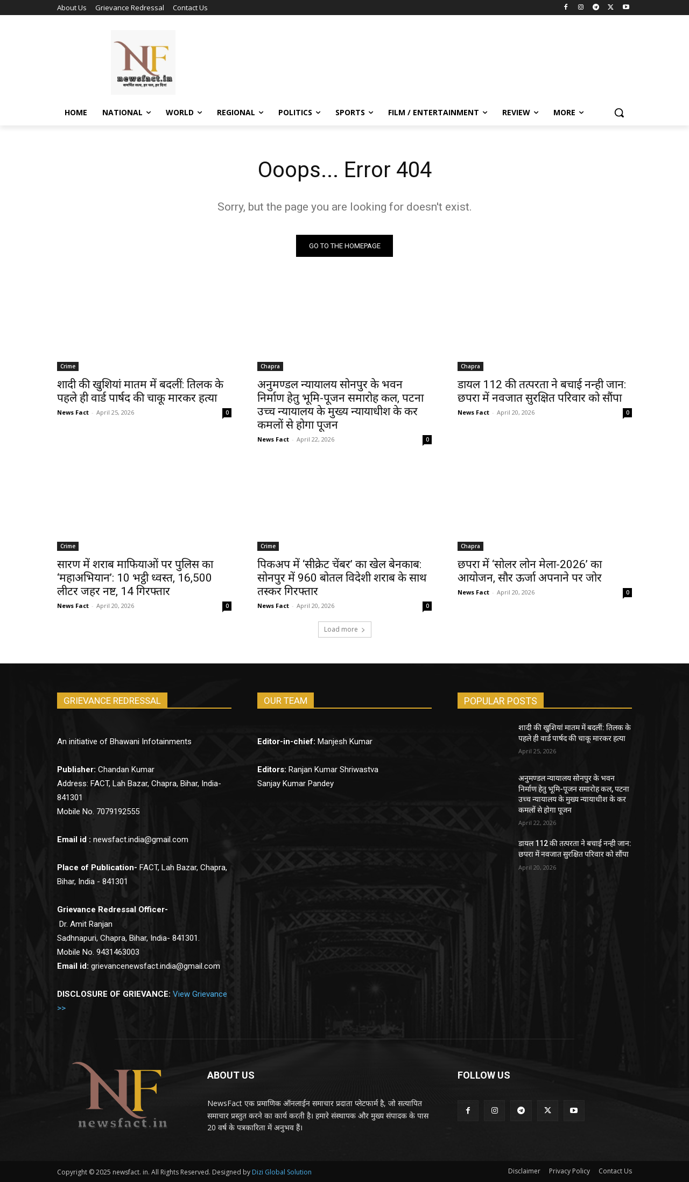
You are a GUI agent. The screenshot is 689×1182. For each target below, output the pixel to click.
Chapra (270, 366)
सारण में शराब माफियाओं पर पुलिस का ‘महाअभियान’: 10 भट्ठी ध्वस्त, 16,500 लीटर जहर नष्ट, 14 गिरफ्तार (135, 578)
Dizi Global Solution (282, 1172)
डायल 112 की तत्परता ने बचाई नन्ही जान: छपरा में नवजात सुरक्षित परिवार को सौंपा (542, 391)
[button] (619, 112)
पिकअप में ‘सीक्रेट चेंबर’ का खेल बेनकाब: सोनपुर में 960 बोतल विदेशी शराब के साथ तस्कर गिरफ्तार (341, 578)
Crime (67, 366)
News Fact (73, 412)
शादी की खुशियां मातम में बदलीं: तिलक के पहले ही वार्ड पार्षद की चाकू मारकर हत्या (140, 391)
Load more (344, 629)
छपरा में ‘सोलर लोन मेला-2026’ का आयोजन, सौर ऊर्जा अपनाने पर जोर (530, 571)
